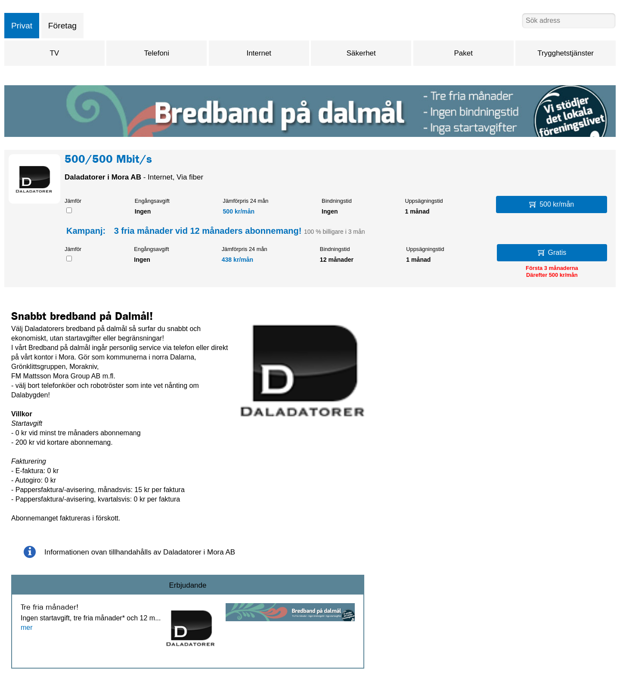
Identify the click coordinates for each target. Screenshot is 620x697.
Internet (258, 53)
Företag (62, 25)
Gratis (552, 252)
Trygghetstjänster (565, 53)
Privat (21, 25)
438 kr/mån (238, 259)
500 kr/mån (239, 211)
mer (27, 627)
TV (54, 53)
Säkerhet (361, 53)
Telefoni (157, 53)
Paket (463, 53)
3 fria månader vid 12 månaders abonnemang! (208, 230)
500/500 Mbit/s (108, 160)
